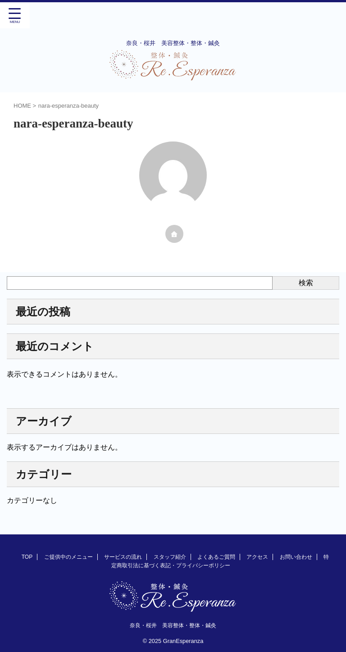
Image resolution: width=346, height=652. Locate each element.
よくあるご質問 (216, 557)
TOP (27, 557)
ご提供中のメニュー (68, 557)
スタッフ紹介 (170, 557)
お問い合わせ (296, 557)
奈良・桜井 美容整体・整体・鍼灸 (173, 625)
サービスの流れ (123, 557)
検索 (306, 283)
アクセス (257, 557)
